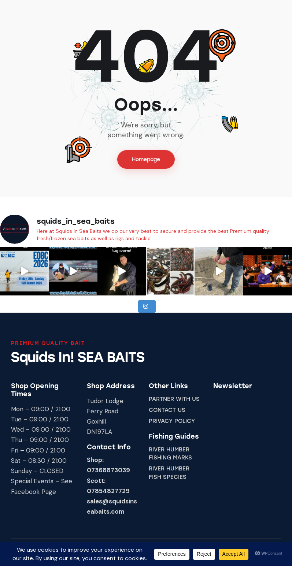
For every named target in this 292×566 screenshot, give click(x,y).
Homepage (146, 159)
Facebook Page (33, 492)
